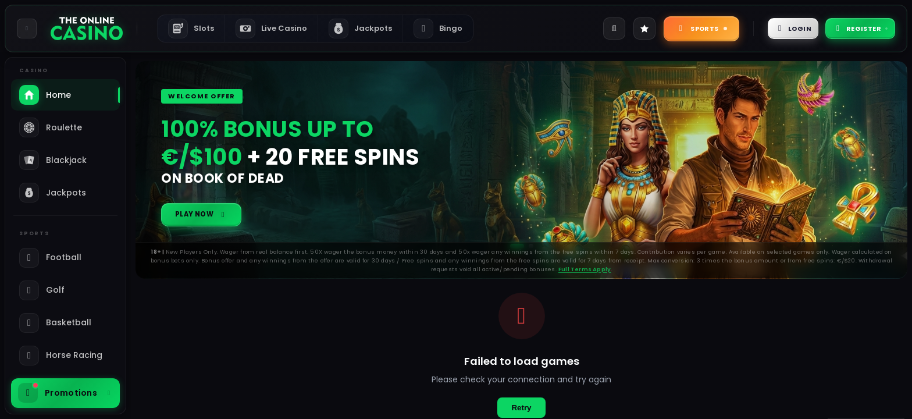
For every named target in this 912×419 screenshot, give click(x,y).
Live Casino (271, 28)
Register (854, 28)
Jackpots (360, 28)
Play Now (207, 217)
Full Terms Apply (584, 275)
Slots (191, 28)
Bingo (438, 28)
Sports (677, 28)
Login (775, 28)
